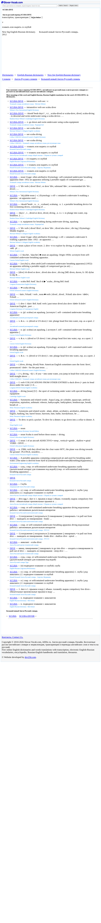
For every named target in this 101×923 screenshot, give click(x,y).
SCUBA (13, 177)
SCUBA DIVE (16, 101)
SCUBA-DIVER (26, 616)
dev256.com (30, 657)
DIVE (12, 186)
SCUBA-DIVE (17, 113)
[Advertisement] (35, 54)
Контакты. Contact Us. (12, 637)
